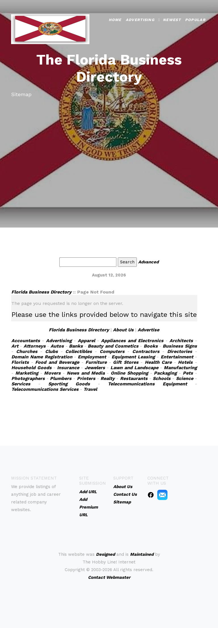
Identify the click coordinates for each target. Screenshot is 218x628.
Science (184, 378)
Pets (188, 373)
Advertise (148, 329)
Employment (92, 357)
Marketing (26, 373)
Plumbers (61, 378)
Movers (52, 373)
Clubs (51, 351)
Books (151, 346)
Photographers (28, 378)
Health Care (158, 362)
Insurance (68, 367)
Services (20, 384)
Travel (90, 389)
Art (14, 346)
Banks (76, 346)
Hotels (185, 362)
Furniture (96, 362)
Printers (86, 378)
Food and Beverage (57, 362)
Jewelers (95, 367)
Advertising (140, 19)
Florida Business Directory (41, 292)
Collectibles (78, 351)
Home (115, 19)
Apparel (86, 340)
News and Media (86, 373)
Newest (172, 19)
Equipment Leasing (133, 357)
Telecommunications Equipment (147, 384)
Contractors (146, 351)
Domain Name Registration (41, 357)
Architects (181, 340)
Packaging (165, 373)
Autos (57, 346)
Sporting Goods (69, 384)
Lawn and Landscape (134, 367)
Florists (20, 362)
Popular (195, 19)
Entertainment (177, 357)
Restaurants (134, 378)
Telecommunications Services (45, 389)
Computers (112, 351)
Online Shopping (129, 373)
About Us (123, 329)
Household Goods (31, 367)
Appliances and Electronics (132, 340)
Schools (162, 378)
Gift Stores (126, 362)
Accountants (25, 340)
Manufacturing (180, 367)
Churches (26, 351)
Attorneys (35, 346)
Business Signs (180, 346)
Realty (107, 378)
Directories (179, 351)
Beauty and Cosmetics (113, 346)
